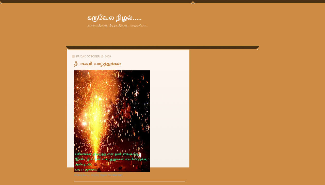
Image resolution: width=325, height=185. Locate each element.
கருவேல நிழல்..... (114, 17)
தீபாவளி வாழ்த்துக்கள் (97, 63)
